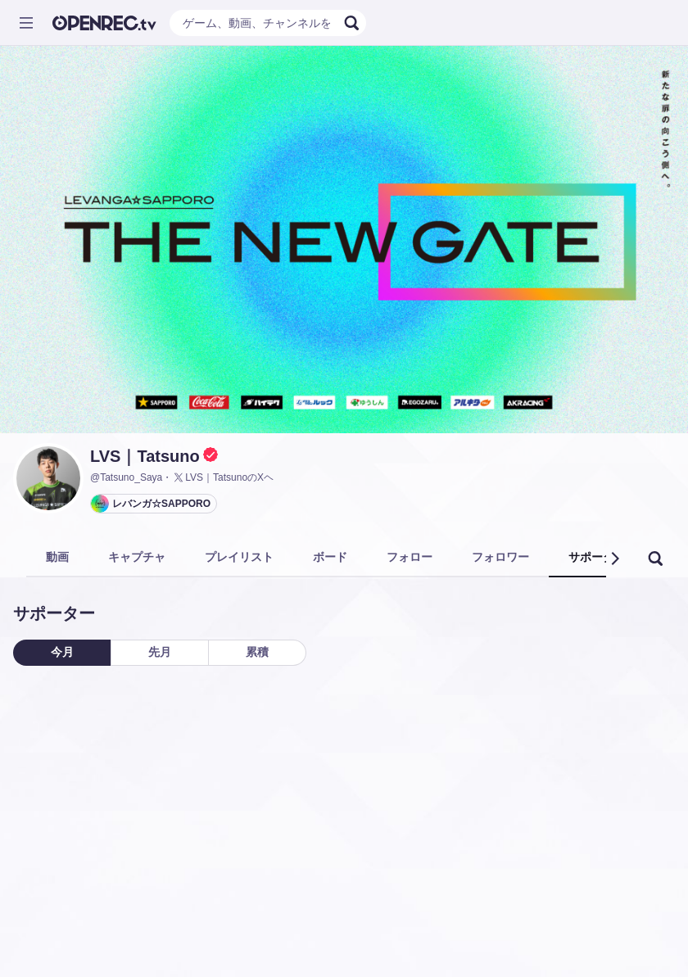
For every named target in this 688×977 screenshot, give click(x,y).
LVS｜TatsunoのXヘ (223, 477)
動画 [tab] (57, 556)
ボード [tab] (330, 556)
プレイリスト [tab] (239, 556)
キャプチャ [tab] (136, 556)
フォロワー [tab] (500, 556)
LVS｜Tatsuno (145, 456)
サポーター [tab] (597, 556)
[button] (614, 558)
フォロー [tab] (409, 556)
